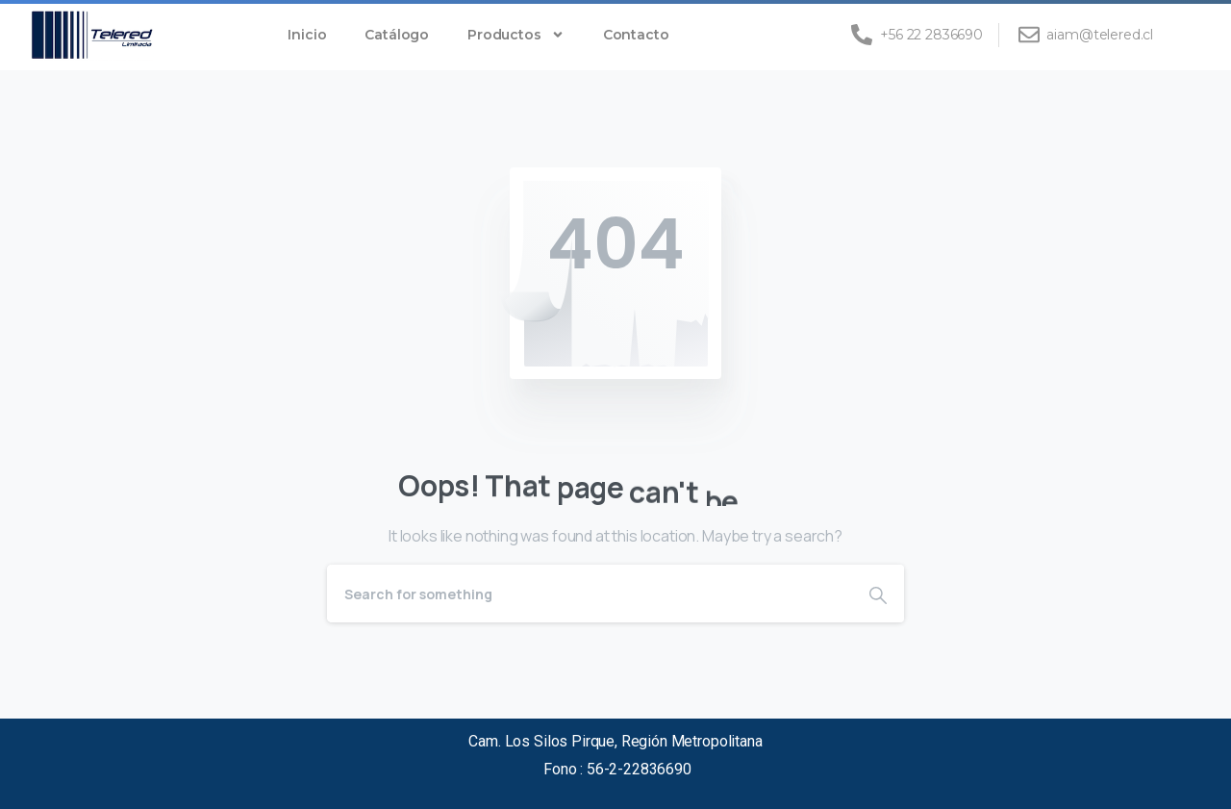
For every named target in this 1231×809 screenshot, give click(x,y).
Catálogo (396, 34)
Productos (516, 34)
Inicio (307, 34)
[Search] (589, 593)
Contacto (636, 34)
